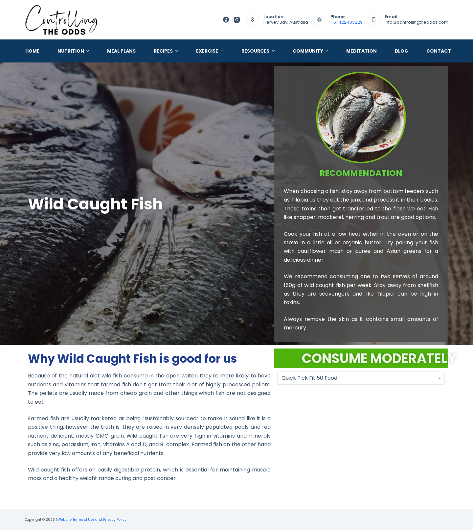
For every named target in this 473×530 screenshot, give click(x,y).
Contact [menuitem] (438, 51)
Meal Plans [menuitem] (121, 51)
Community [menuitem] (311, 51)
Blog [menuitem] (401, 51)
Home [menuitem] (32, 51)
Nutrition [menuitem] (74, 51)
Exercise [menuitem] (210, 51)
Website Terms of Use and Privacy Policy (92, 519)
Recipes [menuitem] (167, 51)
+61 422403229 (346, 22)
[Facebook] (226, 20)
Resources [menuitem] (258, 51)
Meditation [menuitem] (361, 51)
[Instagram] (237, 20)
